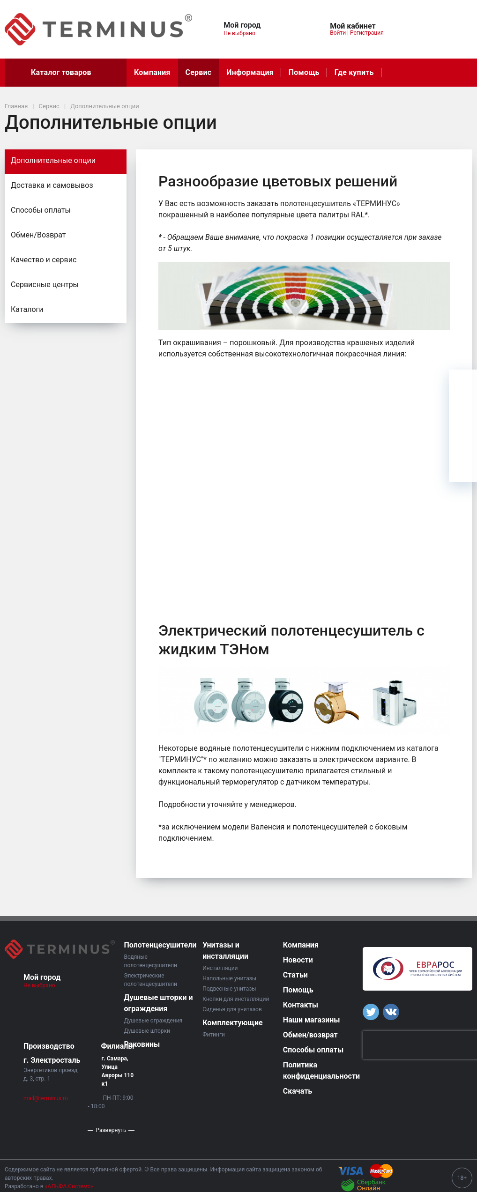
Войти (338, 33)
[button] (286, 23)
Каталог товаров (65, 72)
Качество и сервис (43, 259)
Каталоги (27, 309)
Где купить (354, 72)
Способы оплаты (41, 210)
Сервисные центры (45, 284)
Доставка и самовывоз (52, 185)
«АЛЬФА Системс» (69, 1186)
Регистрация (367, 33)
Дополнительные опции (53, 160)
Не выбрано (243, 33)
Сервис (199, 72)
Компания (152, 72)
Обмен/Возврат (38, 234)
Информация (249, 72)
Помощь (304, 72)
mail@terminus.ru (45, 1098)
